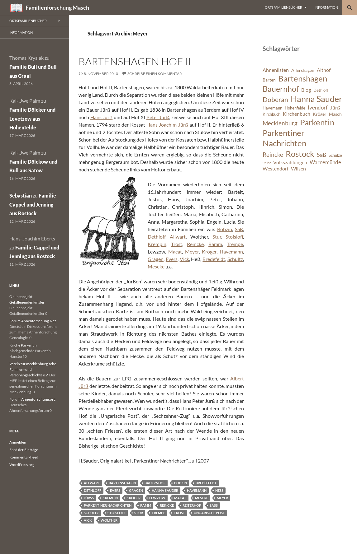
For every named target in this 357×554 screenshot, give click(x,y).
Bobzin (224, 229)
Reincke (195, 244)
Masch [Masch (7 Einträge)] (335, 114)
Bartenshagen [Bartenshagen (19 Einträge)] (302, 78)
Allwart (178, 237)
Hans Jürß (101, 117)
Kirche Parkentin (23, 345)
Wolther (109, 520)
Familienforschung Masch (57, 7)
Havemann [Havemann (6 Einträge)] (272, 108)
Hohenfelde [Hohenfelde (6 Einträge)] (295, 108)
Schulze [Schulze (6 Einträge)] (335, 155)
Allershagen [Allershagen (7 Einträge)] (302, 70)
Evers (172, 259)
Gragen (156, 259)
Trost (176, 244)
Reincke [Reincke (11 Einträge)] (273, 154)
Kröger (209, 251)
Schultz (235, 259)
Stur (216, 237)
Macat (175, 251)
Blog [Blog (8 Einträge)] (306, 90)
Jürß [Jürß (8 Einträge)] (335, 107)
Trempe (235, 244)
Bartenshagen (122, 483)
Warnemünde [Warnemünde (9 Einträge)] (325, 162)
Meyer (192, 251)
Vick (184, 259)
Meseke (156, 266)
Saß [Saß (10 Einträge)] (321, 154)
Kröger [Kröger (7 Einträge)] (319, 114)
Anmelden (17, 442)
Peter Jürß (157, 117)
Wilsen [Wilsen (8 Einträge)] (298, 168)
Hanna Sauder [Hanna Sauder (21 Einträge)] (316, 99)
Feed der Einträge (23, 449)
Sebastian (20, 195)
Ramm (215, 244)
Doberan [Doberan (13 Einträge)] (275, 99)
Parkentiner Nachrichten (107, 505)
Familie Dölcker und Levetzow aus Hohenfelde (32, 119)
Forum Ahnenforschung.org (32, 399)
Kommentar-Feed (23, 457)
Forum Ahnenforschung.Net (32, 321)
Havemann (231, 251)
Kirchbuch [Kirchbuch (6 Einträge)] (271, 114)
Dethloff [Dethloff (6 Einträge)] (320, 90)
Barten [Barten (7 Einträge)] (269, 79)
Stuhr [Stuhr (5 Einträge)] (267, 163)
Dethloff (156, 237)
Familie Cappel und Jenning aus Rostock (32, 204)
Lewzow (157, 498)
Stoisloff (234, 237)
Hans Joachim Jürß (167, 125)
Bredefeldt (213, 259)
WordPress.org (21, 464)
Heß (219, 490)
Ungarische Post (209, 513)
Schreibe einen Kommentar (154, 73)
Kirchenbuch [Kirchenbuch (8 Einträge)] (296, 114)
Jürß (89, 498)
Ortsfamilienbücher (283, 7)
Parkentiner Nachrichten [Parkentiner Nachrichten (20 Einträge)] (284, 138)
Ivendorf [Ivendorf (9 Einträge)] (318, 107)
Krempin (157, 244)
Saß (239, 229)
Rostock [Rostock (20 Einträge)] (300, 154)
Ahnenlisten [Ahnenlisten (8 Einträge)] (276, 70)
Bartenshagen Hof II (135, 61)
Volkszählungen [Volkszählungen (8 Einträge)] (290, 162)
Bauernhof (155, 483)
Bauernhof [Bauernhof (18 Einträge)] (281, 88)
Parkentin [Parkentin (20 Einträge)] (317, 122)
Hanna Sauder (165, 490)
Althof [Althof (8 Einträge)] (324, 70)
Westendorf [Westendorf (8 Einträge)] (275, 168)
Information (326, 7)
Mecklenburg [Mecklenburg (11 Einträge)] (280, 123)
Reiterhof (192, 505)
